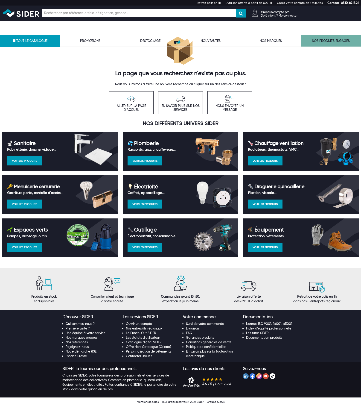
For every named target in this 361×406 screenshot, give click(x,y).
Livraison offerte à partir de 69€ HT (248, 3)
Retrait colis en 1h (209, 3)
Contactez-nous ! (139, 356)
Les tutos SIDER (257, 333)
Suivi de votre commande (205, 324)
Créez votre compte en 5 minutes (300, 3)
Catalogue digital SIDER (144, 342)
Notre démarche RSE (81, 351)
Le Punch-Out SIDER (141, 333)
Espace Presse (76, 356)
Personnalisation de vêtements (148, 351)
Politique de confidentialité (206, 347)
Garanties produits (200, 337)
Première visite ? (78, 328)
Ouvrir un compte (139, 324)
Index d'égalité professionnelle (268, 328)
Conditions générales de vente (208, 342)
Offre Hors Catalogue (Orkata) (148, 347)
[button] (343, 3)
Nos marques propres (81, 337)
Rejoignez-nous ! (78, 347)
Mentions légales (148, 401)
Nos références (77, 342)
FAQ (189, 333)
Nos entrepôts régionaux (144, 328)
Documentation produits (264, 337)
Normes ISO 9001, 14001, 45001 (269, 324)
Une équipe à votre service (85, 333)
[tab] (90, 317)
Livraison (192, 328)
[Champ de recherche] (139, 13)
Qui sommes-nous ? (80, 324)
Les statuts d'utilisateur (143, 337)
